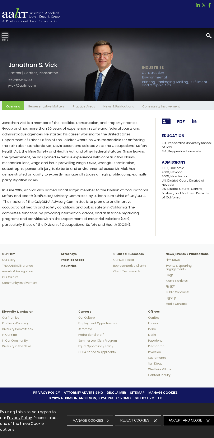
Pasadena (155, 341)
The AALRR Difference (17, 266)
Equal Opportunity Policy (95, 346)
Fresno (153, 323)
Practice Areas (84, 106)
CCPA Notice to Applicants (97, 352)
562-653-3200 (20, 79)
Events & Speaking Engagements (179, 267)
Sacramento (157, 358)
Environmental (154, 77)
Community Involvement (161, 106)
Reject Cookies (134, 420)
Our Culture (10, 277)
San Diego (155, 364)
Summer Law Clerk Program (97, 341)
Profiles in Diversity (15, 323)
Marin (152, 335)
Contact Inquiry (159, 375)
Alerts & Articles (177, 281)
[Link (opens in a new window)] (197, 6)
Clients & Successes (128, 254)
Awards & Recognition (17, 271)
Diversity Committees (17, 329)
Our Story (8, 260)
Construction (153, 72)
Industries (68, 266)
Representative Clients (129, 266)
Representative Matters (46, 106)
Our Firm (8, 254)
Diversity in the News (16, 346)
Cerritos (30, 73)
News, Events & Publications (187, 254)
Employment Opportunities (97, 323)
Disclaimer (116, 392)
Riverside (154, 352)
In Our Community (15, 341)
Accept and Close (185, 420)
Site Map (137, 392)
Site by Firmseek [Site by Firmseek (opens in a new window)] (148, 398)
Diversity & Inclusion (17, 312)
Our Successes (124, 260)
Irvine (152, 329)
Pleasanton (48, 73)
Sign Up (171, 298)
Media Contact (176, 304)
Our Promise (10, 318)
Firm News (173, 260)
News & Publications (118, 106)
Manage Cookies (163, 392)
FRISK (170, 287)
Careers (84, 312)
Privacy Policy (46, 392)
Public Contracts (178, 292)
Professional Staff (91, 335)
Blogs (169, 275)
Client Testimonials (126, 271)
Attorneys (69, 254)
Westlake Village (159, 369)
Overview (13, 106)
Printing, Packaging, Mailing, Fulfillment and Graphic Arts (174, 84)
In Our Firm (9, 335)
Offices (154, 312)
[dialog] (107, 420)
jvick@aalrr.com (22, 85)
